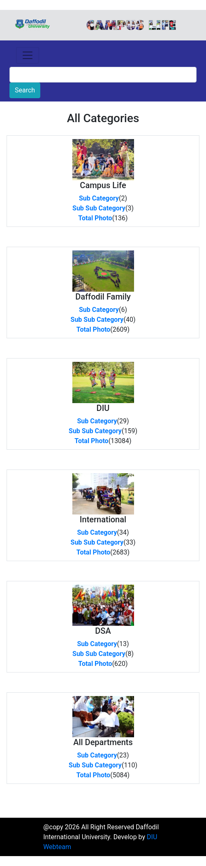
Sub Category (99, 198)
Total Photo (95, 218)
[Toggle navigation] (27, 55)
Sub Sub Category (98, 208)
